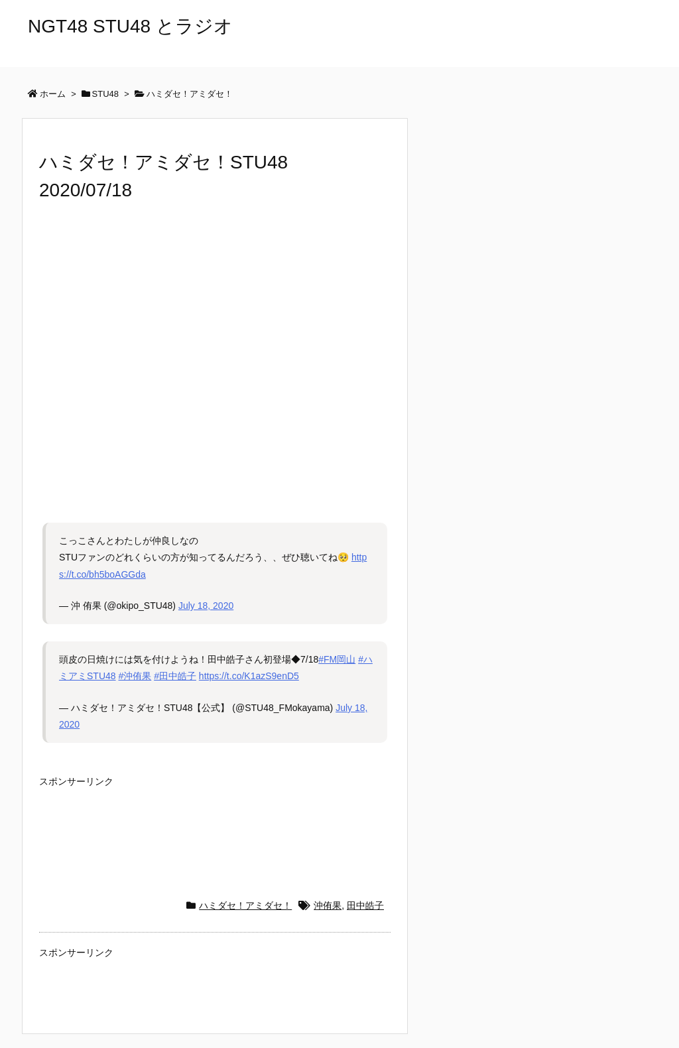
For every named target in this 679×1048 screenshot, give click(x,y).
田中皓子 (365, 905)
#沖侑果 (134, 676)
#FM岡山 (336, 659)
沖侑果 (327, 905)
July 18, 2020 (205, 605)
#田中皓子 (175, 676)
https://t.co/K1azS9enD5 (249, 676)
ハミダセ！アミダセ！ (245, 905)
